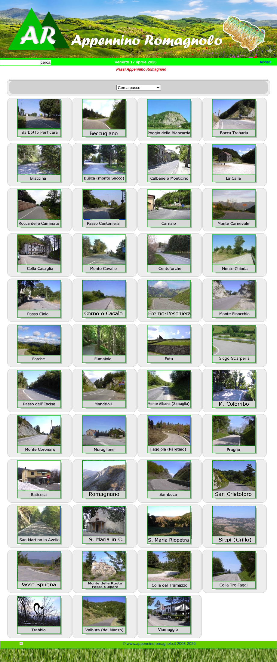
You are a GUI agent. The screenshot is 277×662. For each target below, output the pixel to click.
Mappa (194, 72)
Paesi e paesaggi (41, 72)
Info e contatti (225, 72)
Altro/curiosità (162, 72)
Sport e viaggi (82, 72)
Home (10, 72)
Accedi (265, 62)
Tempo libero (122, 72)
